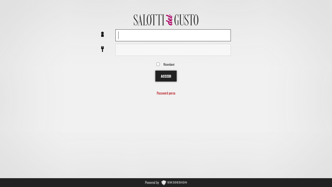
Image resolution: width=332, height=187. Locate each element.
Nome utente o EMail (102, 35)
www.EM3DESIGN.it (174, 182)
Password (102, 49)
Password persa (166, 93)
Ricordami (168, 64)
